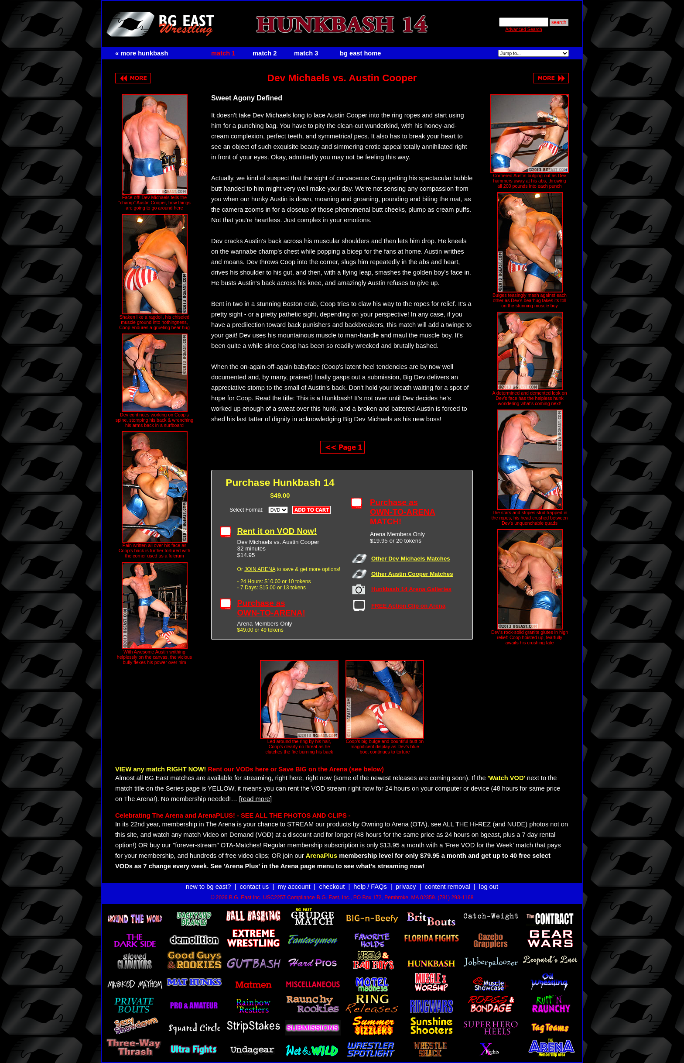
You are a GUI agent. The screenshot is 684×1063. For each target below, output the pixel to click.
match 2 (265, 53)
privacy (406, 886)
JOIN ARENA (259, 569)
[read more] (255, 798)
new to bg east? (208, 886)
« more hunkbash (141, 53)
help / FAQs (370, 886)
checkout (332, 886)
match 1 (223, 53)
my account (294, 886)
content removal (447, 886)
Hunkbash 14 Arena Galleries (411, 589)
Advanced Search (523, 29)
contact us (254, 886)
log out (488, 886)
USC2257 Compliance (289, 897)
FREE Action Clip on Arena (408, 605)
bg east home (360, 53)
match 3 (306, 53)
